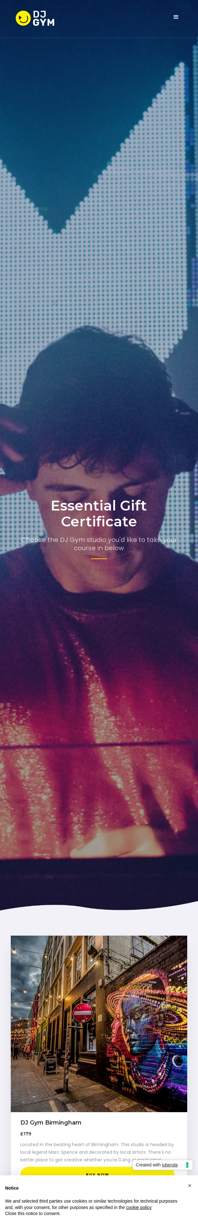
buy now (97, 1175)
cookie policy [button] (138, 1207)
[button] (176, 17)
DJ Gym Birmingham (51, 1122)
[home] (40, 19)
